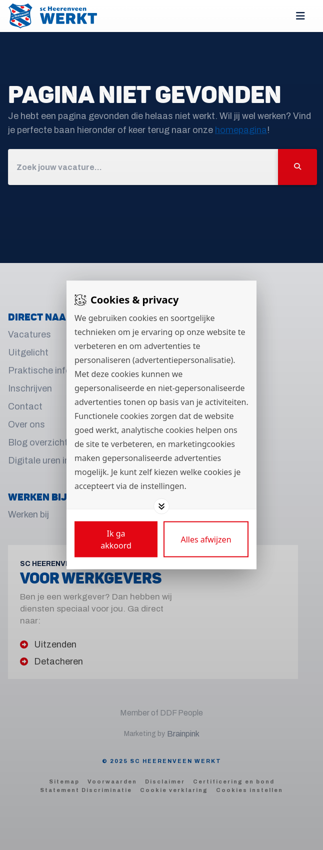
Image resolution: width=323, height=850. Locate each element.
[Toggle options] (162, 506)
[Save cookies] (116, 540)
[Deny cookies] (206, 540)
